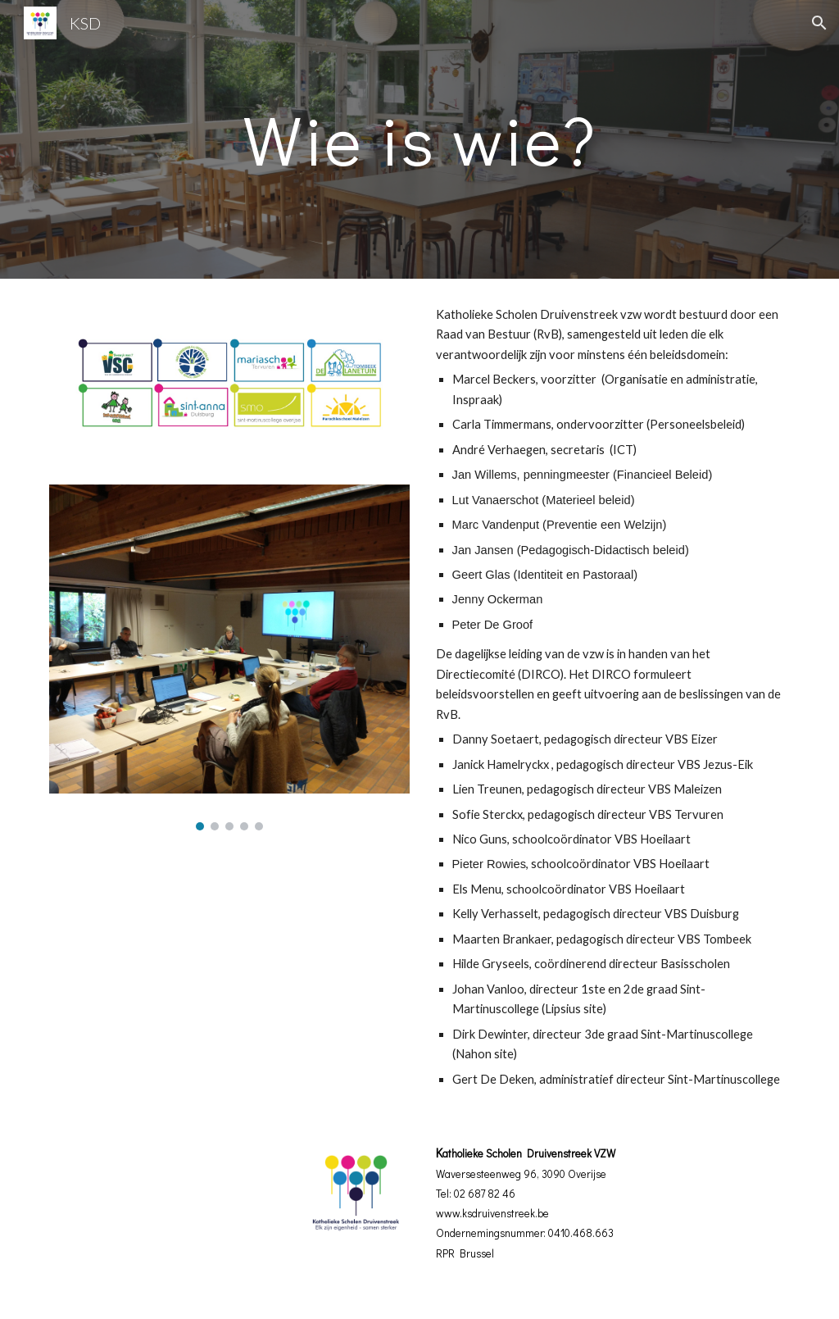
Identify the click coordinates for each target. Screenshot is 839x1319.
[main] (419, 139)
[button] (819, 23)
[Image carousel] (229, 657)
